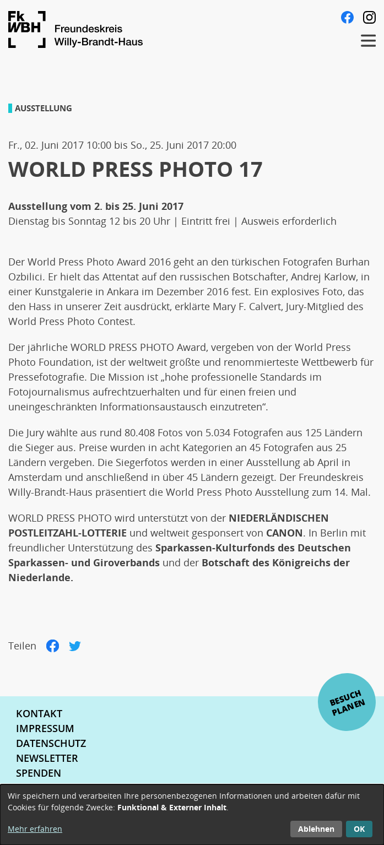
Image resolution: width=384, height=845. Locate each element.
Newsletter (47, 758)
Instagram (369, 17)
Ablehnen (316, 829)
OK (359, 829)
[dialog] (192, 814)
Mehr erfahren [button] (35, 829)
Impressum (45, 728)
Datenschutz (51, 743)
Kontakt (39, 713)
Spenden (38, 772)
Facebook (347, 17)
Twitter (75, 646)
